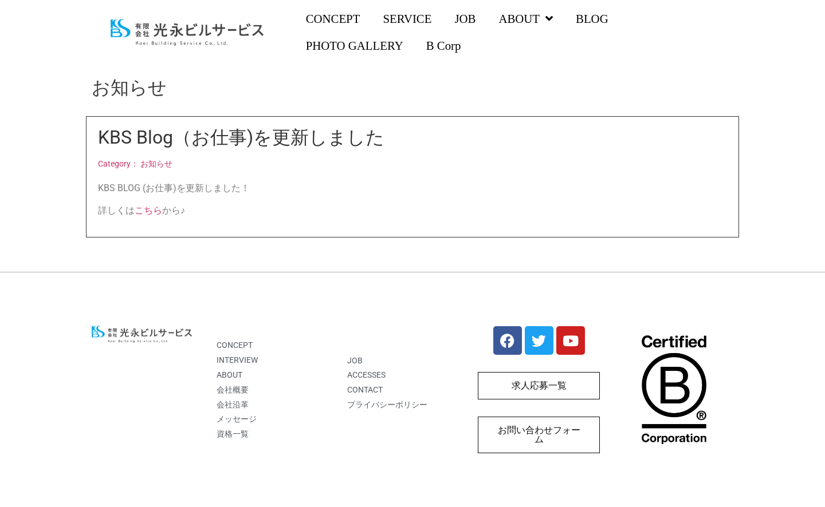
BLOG (592, 18)
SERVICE (407, 18)
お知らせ (156, 164)
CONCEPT (333, 18)
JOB (465, 18)
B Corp (443, 45)
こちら (148, 210)
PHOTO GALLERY (354, 45)
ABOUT (525, 19)
